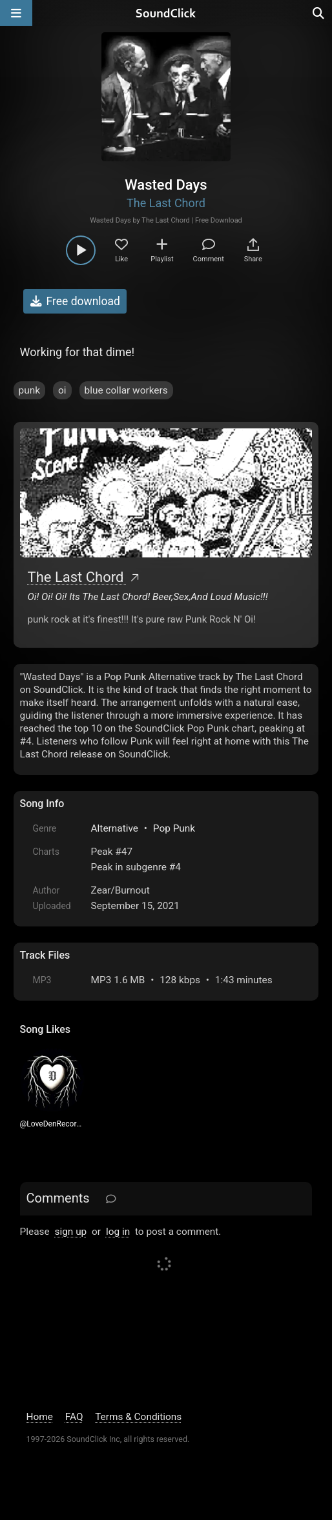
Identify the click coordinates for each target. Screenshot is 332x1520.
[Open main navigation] (16, 13)
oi (62, 390)
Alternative (114, 828)
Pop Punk (174, 828)
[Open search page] (319, 13)
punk (29, 390)
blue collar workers (126, 390)
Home (39, 1417)
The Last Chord (166, 203)
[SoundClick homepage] (166, 12)
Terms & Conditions (138, 1417)
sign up (70, 1231)
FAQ (74, 1417)
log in (118, 1231)
